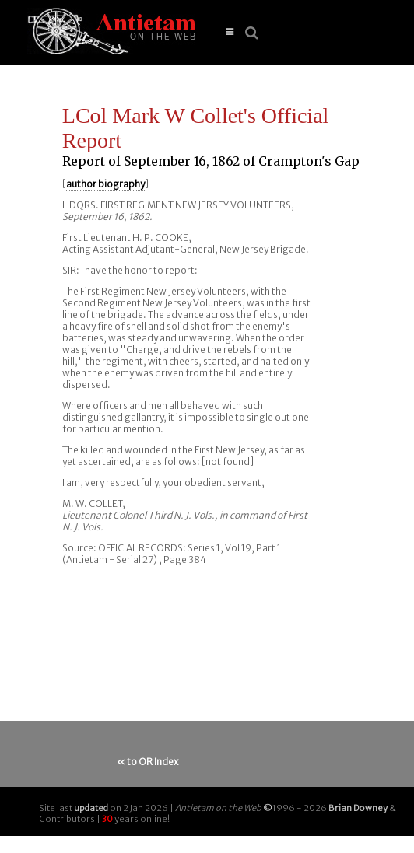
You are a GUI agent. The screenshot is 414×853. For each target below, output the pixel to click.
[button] (229, 32)
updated (91, 807)
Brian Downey (358, 807)
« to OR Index (147, 761)
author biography (105, 184)
